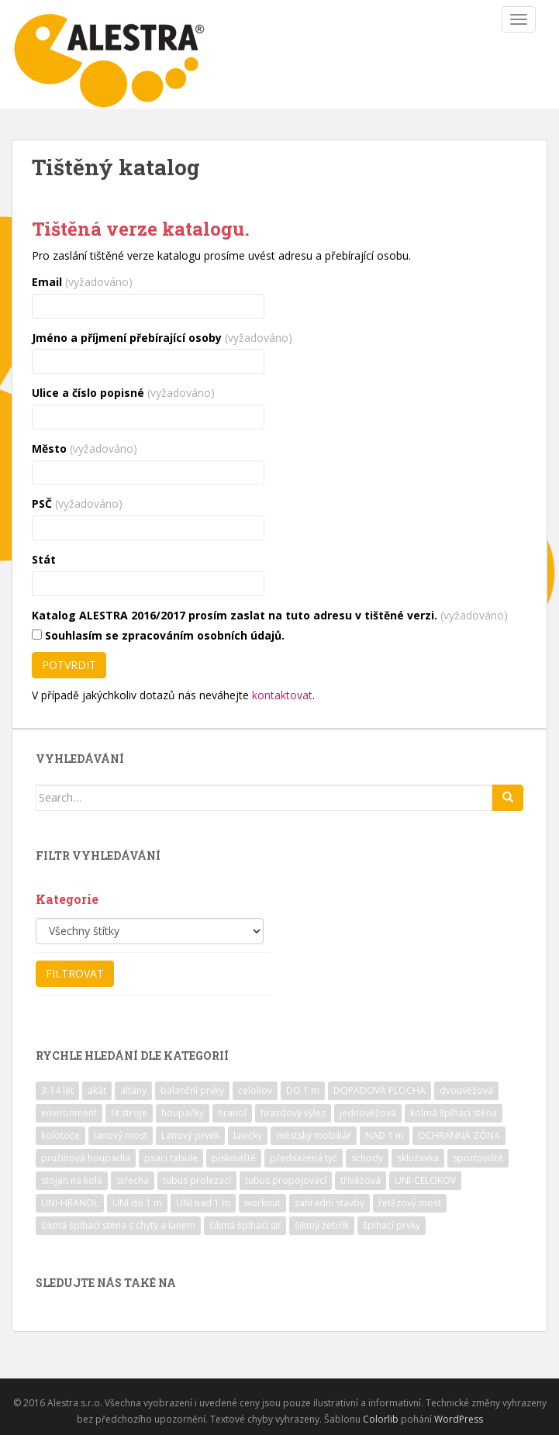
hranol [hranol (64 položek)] (232, 1112)
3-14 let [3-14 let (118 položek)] (57, 1090)
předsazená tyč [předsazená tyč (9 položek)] (303, 1157)
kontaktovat (282, 695)
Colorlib (381, 1419)
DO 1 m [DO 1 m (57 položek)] (302, 1090)
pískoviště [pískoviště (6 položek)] (234, 1157)
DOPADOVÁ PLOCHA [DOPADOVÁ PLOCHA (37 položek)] (379, 1090)
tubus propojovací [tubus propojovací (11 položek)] (285, 1180)
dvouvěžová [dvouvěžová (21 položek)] (466, 1090)
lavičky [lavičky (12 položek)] (247, 1135)
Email (82, 281)
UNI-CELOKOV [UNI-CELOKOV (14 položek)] (425, 1180)
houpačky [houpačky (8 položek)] (182, 1112)
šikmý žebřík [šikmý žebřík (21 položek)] (322, 1225)
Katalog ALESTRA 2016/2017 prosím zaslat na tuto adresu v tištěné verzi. (270, 615)
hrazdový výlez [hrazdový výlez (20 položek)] (293, 1112)
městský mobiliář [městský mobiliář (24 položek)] (313, 1135)
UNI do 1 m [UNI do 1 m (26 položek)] (137, 1202)
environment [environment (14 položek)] (69, 1112)
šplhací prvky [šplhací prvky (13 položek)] (391, 1225)
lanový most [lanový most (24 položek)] (120, 1135)
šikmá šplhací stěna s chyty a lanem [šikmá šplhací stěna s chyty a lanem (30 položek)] (118, 1225)
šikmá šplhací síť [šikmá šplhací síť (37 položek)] (245, 1225)
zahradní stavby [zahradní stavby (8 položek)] (329, 1202)
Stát (44, 559)
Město (84, 448)
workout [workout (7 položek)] (262, 1202)
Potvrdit (69, 664)
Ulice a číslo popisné (123, 392)
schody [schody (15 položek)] (367, 1157)
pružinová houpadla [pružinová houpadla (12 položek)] (85, 1157)
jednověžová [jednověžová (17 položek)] (368, 1112)
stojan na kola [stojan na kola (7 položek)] (71, 1180)
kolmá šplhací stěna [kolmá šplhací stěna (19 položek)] (453, 1112)
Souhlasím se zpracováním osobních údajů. (158, 635)
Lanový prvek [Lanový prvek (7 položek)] (190, 1135)
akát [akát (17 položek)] (97, 1090)
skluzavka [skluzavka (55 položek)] (418, 1157)
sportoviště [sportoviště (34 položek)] (478, 1157)
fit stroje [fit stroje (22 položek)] (129, 1112)
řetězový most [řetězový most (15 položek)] (409, 1202)
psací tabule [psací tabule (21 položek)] (171, 1157)
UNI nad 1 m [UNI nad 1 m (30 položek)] (203, 1202)
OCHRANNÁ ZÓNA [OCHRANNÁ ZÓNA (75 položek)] (459, 1135)
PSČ (77, 503)
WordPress (458, 1419)
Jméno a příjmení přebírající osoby (162, 337)
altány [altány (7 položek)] (133, 1090)
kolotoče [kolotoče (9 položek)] (60, 1135)
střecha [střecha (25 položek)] (132, 1180)
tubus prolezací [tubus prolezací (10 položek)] (197, 1180)
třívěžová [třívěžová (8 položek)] (360, 1180)
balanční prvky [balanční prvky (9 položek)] (192, 1090)
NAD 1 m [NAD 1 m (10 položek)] (384, 1135)
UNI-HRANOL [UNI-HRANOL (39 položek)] (69, 1202)
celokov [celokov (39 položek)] (255, 1090)
